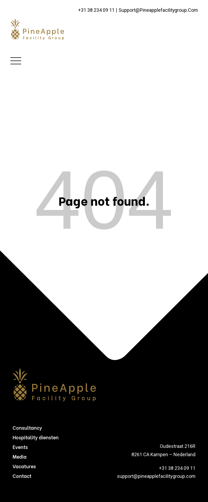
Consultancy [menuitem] (27, 427)
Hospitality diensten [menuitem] (36, 437)
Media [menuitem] (20, 456)
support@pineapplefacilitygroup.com (158, 10)
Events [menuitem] (20, 446)
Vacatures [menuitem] (24, 466)
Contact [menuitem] (22, 475)
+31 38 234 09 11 (96, 10)
